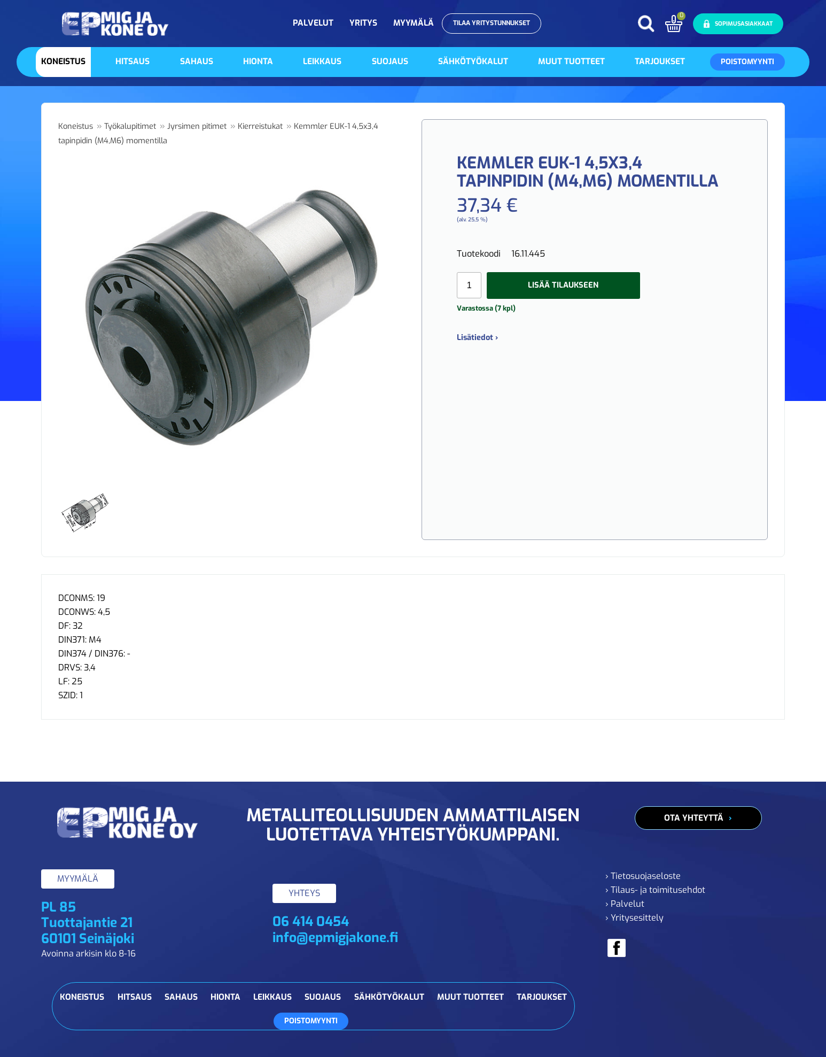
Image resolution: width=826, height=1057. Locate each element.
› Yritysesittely (634, 917)
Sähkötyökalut (473, 61)
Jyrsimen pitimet (197, 126)
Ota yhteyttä (693, 818)
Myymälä (413, 23)
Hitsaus (132, 61)
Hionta (258, 61)
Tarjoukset (660, 61)
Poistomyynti (747, 62)
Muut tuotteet (571, 61)
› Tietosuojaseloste (643, 876)
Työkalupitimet (130, 126)
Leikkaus (322, 61)
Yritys (363, 23)
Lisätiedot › (477, 337)
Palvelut (313, 23)
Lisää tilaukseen (563, 285)
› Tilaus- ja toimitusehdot (655, 890)
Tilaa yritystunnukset (491, 23)
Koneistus (63, 61)
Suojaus (390, 61)
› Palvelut (624, 903)
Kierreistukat (260, 126)
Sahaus (196, 61)
